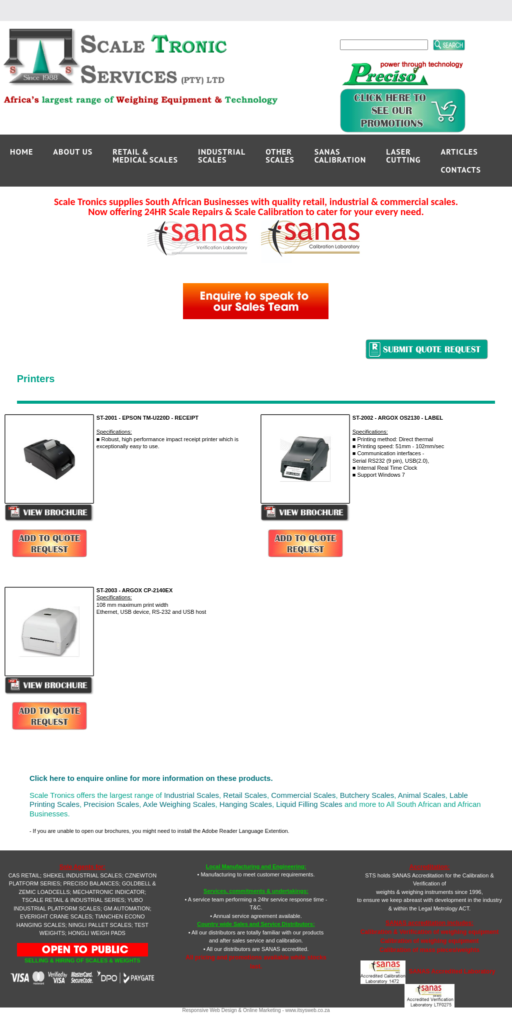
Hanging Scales (246, 804)
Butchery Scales (367, 795)
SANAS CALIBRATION (340, 156)
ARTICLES (459, 152)
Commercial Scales (303, 795)
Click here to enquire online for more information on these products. (151, 778)
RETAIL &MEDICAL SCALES (145, 156)
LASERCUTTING (403, 156)
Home (21, 152)
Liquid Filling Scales (309, 804)
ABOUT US (72, 152)
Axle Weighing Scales (179, 804)
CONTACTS (461, 170)
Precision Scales (111, 804)
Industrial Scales (191, 795)
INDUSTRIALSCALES (222, 156)
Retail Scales (245, 795)
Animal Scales (422, 795)
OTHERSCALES (280, 156)
